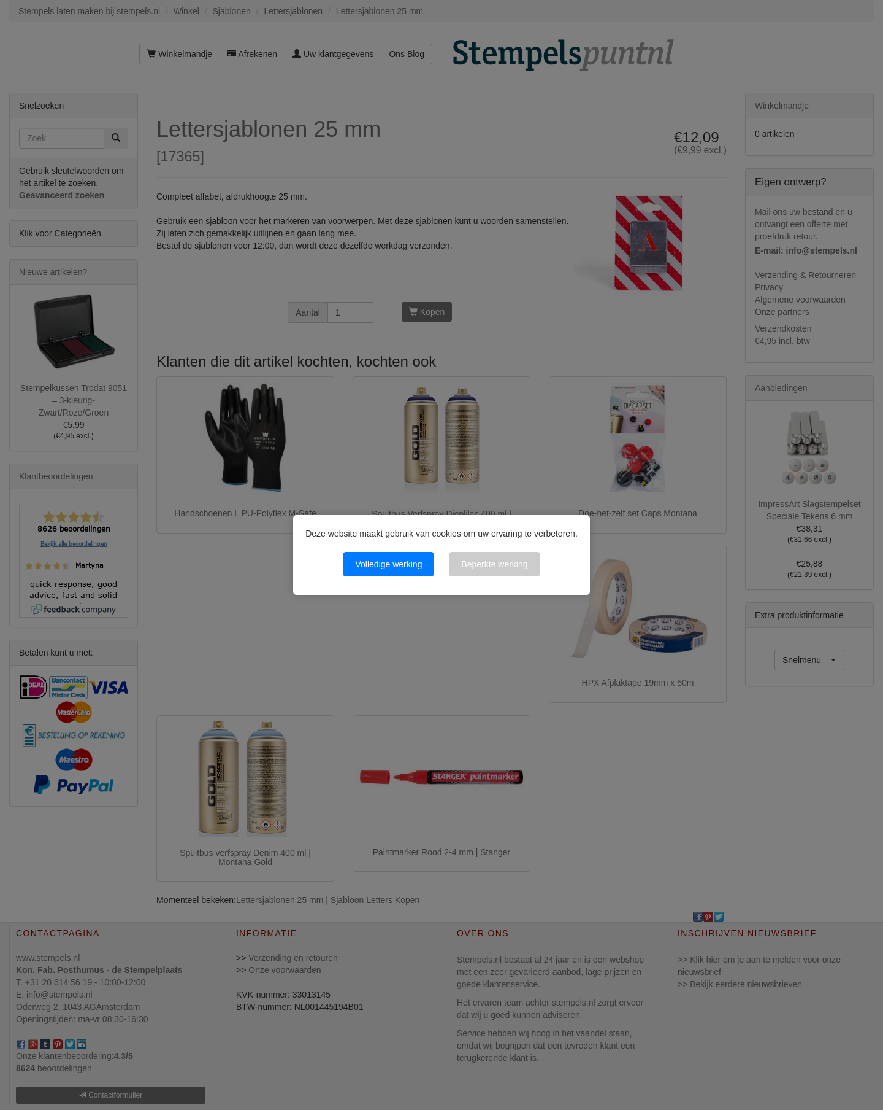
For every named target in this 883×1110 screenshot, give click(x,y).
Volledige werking (388, 564)
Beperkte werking (494, 564)
